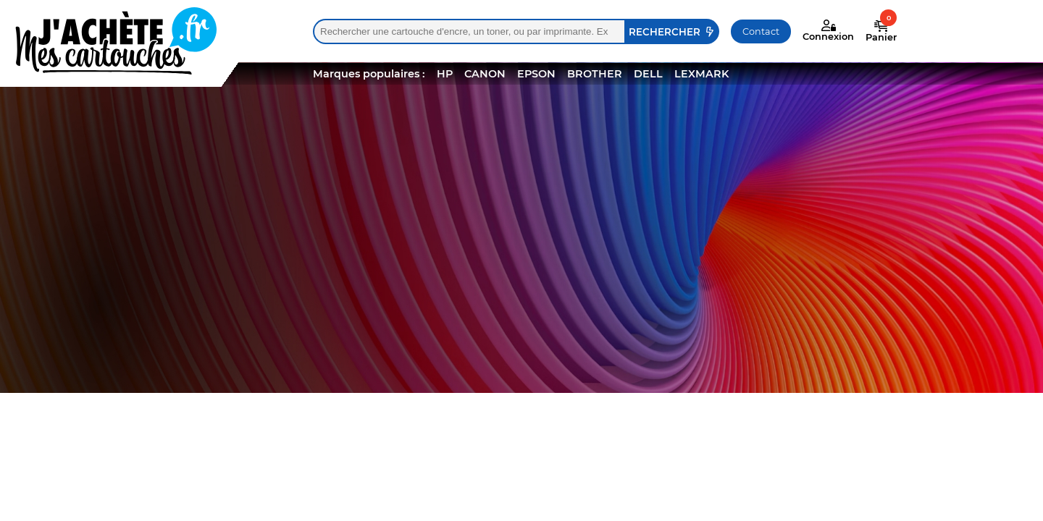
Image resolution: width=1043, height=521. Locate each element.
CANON (485, 73)
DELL (648, 73)
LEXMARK (701, 73)
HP (445, 73)
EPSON (536, 73)
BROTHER (594, 73)
